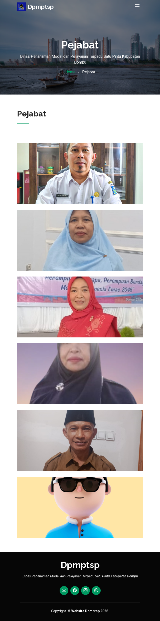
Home (70, 72)
